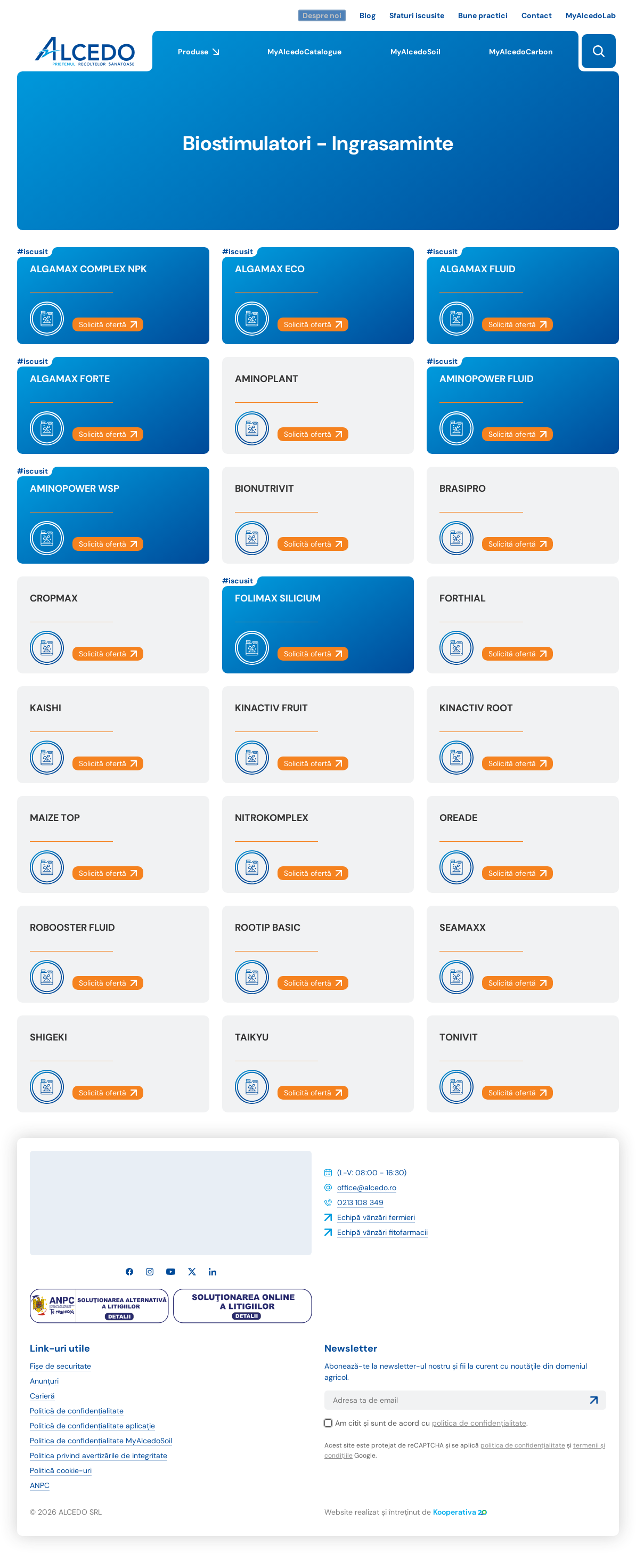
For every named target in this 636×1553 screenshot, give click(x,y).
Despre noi (322, 15)
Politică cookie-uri (61, 1470)
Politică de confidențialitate (77, 1411)
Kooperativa (460, 1512)
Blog (368, 15)
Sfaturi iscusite (416, 15)
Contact (536, 15)
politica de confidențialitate (479, 1423)
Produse (198, 59)
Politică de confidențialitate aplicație (92, 1425)
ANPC (40, 1485)
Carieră (42, 1396)
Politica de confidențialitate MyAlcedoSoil (101, 1440)
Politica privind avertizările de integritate (98, 1455)
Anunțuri (44, 1381)
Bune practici (483, 15)
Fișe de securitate (60, 1366)
